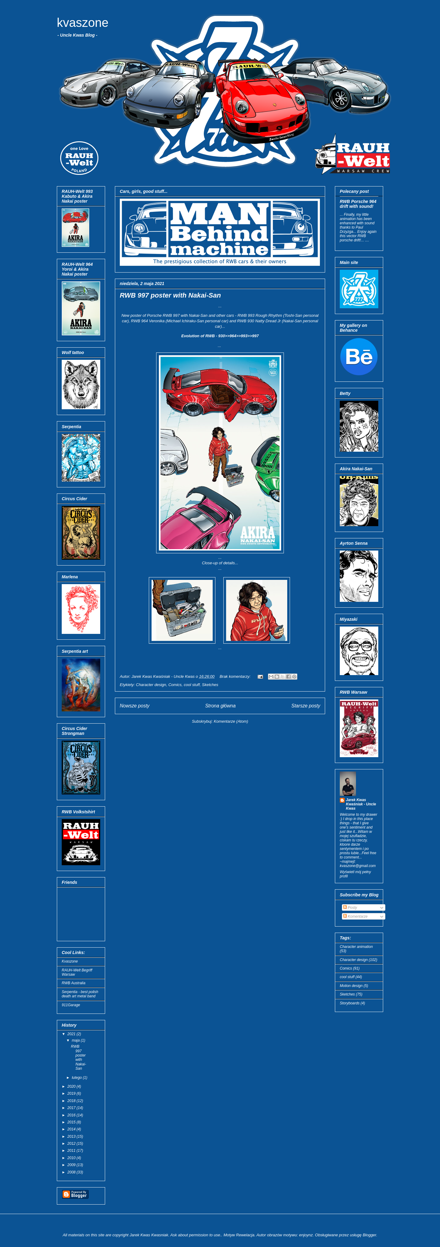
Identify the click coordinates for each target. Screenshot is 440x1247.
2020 (72, 1086)
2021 (72, 1034)
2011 (72, 1150)
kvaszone (82, 22)
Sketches (210, 684)
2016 (72, 1115)
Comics (175, 684)
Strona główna (220, 705)
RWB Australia (73, 983)
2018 (72, 1101)
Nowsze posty (134, 705)
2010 (72, 1158)
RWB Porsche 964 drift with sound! (358, 204)
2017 (72, 1108)
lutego (77, 1077)
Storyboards (350, 1003)
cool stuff (192, 684)
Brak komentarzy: (236, 676)
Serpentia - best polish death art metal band (80, 994)
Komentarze (355, 916)
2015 (72, 1122)
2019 (72, 1093)
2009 (72, 1165)
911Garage (71, 1005)
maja (76, 1040)
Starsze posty (306, 705)
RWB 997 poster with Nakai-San (170, 295)
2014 (72, 1129)
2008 (72, 1172)
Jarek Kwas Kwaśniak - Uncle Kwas (361, 804)
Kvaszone (70, 961)
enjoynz (306, 1235)
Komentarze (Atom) (231, 721)
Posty (350, 907)
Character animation (356, 947)
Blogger (369, 1235)
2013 (72, 1136)
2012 (72, 1143)
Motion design (351, 986)
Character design (151, 684)
